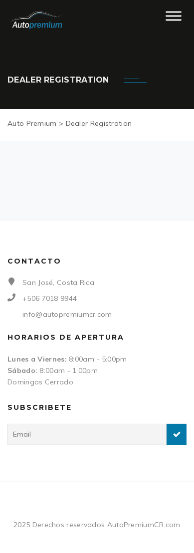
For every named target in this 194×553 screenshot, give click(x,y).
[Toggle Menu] (174, 20)
